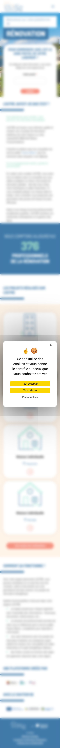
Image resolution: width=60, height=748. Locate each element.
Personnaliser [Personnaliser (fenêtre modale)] (30, 397)
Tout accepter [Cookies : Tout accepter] (30, 384)
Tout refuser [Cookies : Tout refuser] (30, 390)
